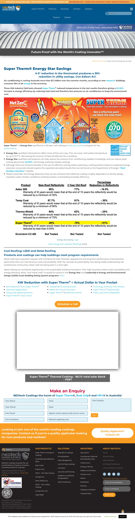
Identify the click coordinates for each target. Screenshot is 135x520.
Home (105, 453)
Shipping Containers (88, 490)
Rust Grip (82, 395)
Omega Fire (39, 477)
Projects (56, 17)
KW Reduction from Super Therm (22, 287)
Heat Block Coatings (65, 453)
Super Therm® (38, 9)
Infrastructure (85, 475)
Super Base (39, 495)
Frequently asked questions (19, 292)
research (110, 80)
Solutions (65, 9)
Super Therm (48, 88)
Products (52, 9)
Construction (85, 463)
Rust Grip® (39, 466)
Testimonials (113, 290)
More (62, 275)
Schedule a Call (67, 304)
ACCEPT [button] (122, 516)
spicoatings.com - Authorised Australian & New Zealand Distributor (99, 2)
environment (10, 148)
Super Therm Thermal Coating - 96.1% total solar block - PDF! (67, 378)
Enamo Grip (39, 470)
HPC (100, 395)
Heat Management (65, 461)
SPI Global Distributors (111, 464)
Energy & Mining (86, 467)
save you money (75, 145)
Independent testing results (63, 287)
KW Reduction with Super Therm (43, 282)
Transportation (85, 494)
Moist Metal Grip (41, 481)
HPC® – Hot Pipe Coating (44, 473)
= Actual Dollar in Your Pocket (94, 282)
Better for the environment (62, 290)
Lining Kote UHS (41, 491)
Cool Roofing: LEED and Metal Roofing (30, 250)
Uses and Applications (16, 290)
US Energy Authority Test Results (108, 287)
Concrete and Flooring (66, 472)
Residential (84, 482)
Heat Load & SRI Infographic (106, 292)
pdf (76, 240)
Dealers (67, 17)
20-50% (119, 88)
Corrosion (61, 468)
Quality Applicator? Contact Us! (112, 433)
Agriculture (84, 453)
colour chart (26, 295)
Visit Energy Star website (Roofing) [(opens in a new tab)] (64, 244)
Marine (82, 478)
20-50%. (29, 162)
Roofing (83, 486)
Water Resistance (64, 482)
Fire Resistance (63, 457)
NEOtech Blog (108, 457)
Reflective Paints (73, 292)
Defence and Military (88, 471)
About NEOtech (109, 461)
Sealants (88, 9)
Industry (76, 9)
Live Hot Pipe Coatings (66, 464)
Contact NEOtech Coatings (113, 468)
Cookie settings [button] (110, 516)
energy (27, 83)
